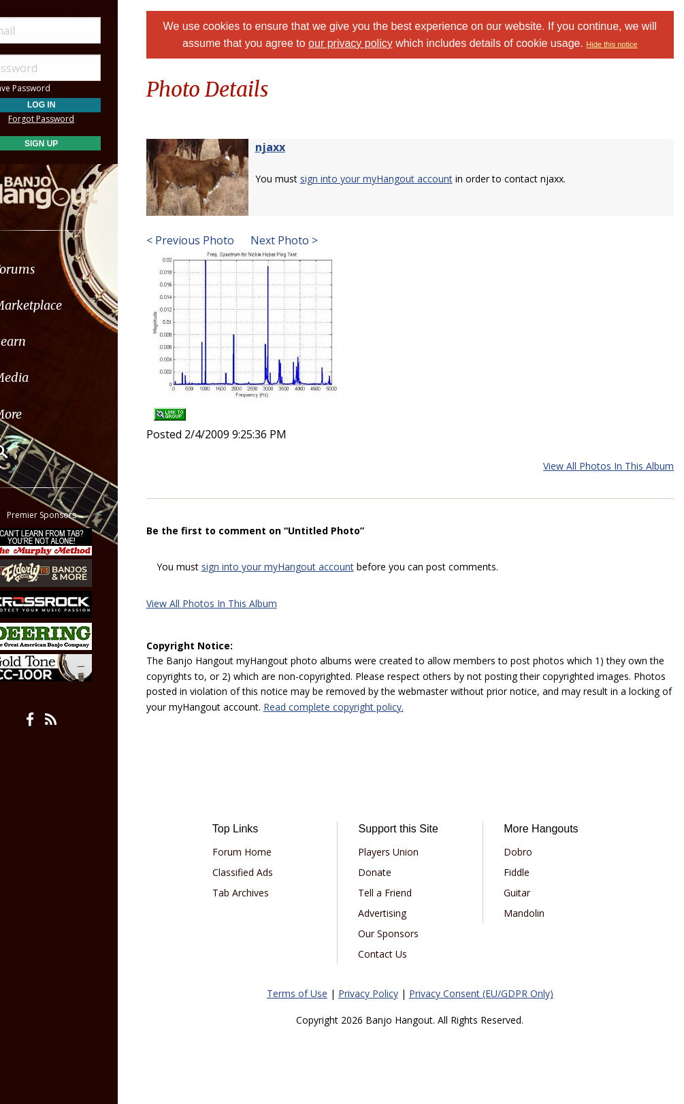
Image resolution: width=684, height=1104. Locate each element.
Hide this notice (620, 44)
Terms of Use (306, 993)
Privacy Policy (377, 993)
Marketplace (63, 305)
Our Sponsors (400, 933)
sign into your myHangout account (393, 178)
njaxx (287, 147)
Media (46, 377)
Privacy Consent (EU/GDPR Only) (490, 993)
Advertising (394, 913)
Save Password (51, 88)
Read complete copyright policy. (404, 706)
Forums (50, 269)
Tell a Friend (396, 892)
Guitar (523, 892)
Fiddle (523, 872)
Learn (45, 341)
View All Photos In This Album (608, 465)
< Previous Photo (207, 240)
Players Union (400, 851)
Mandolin (530, 913)
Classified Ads (258, 872)
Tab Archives (256, 892)
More (43, 414)
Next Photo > (300, 240)
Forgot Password (77, 119)
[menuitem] (76, 269)
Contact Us (394, 953)
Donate (386, 872)
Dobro (524, 851)
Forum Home (257, 851)
